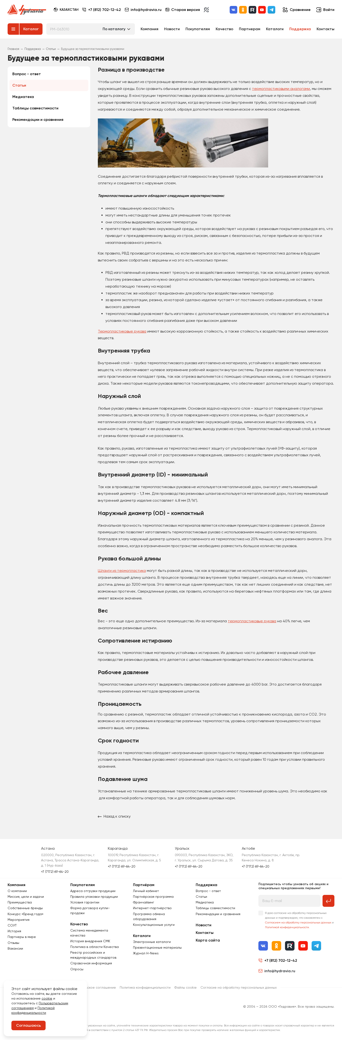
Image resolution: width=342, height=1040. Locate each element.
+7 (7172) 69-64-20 (55, 871)
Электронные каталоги (152, 942)
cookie (47, 998)
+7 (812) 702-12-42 (104, 9)
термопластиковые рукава (252, 621)
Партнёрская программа (153, 896)
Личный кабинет (146, 891)
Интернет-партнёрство (152, 908)
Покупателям (197, 29)
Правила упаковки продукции (94, 896)
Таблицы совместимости (35, 108)
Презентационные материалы (157, 947)
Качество (224, 29)
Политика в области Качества (94, 947)
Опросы (76, 969)
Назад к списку (114, 816)
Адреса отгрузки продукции (92, 891)
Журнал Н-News (146, 953)
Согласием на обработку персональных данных (298, 922)
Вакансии (15, 948)
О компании (17, 891)
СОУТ (12, 925)
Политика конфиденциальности (145, 987)
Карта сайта (208, 940)
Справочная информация (91, 963)
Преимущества (20, 902)
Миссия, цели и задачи (26, 896)
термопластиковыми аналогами (281, 88)
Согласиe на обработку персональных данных (238, 987)
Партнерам (249, 29)
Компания (149, 29)
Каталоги (275, 29)
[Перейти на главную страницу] (27, 10)
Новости (172, 29)
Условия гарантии (84, 902)
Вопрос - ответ (26, 74)
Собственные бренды (25, 908)
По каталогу (114, 29)
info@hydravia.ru (276, 971)
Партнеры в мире (22, 937)
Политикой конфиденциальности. (287, 927)
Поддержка (300, 29)
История (14, 931)
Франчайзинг (143, 902)
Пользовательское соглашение (90, 987)
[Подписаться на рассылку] (328, 901)
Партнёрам (143, 885)
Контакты (325, 29)
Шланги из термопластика (122, 570)
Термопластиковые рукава (122, 331)
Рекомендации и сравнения (37, 119)
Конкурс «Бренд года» (25, 914)
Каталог (31, 29)
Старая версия (182, 9)
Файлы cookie (185, 987)
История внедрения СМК (90, 941)
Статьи (19, 85)
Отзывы (13, 943)
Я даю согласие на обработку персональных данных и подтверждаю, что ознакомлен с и (299, 920)
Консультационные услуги (154, 925)
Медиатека (23, 96)
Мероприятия (18, 920)
